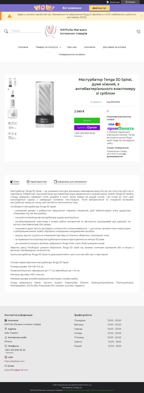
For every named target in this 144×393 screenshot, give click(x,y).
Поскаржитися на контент (75, 390)
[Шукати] (6, 31)
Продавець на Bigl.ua (72, 387)
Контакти (89, 47)
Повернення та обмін (72, 54)
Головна (23, 47)
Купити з (87, 127)
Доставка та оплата (114, 47)
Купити (87, 120)
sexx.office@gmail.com (16, 370)
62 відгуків (114, 2)
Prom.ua (87, 385)
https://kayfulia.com (14, 361)
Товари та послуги (47, 47)
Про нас (72, 47)
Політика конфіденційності (101, 390)
